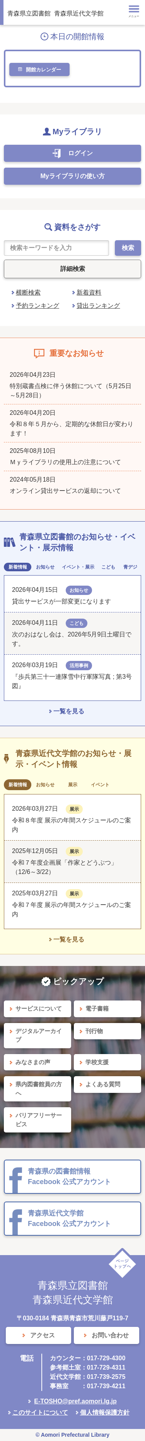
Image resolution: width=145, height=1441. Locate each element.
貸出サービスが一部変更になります (61, 601)
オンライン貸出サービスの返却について (65, 490)
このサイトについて (40, 1412)
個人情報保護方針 (105, 1412)
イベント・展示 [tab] (78, 567)
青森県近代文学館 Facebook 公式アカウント (69, 1218)
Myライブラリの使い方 (72, 176)
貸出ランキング (98, 305)
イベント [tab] (100, 784)
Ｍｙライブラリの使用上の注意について (65, 462)
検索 (128, 248)
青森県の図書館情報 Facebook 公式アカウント (69, 1176)
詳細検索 (72, 268)
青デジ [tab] (130, 567)
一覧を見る (68, 711)
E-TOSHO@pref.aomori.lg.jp (75, 1401)
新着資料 (89, 292)
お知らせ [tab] (45, 567)
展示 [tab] (72, 784)
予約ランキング (37, 305)
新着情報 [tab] (18, 567)
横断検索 (28, 292)
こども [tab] (108, 567)
